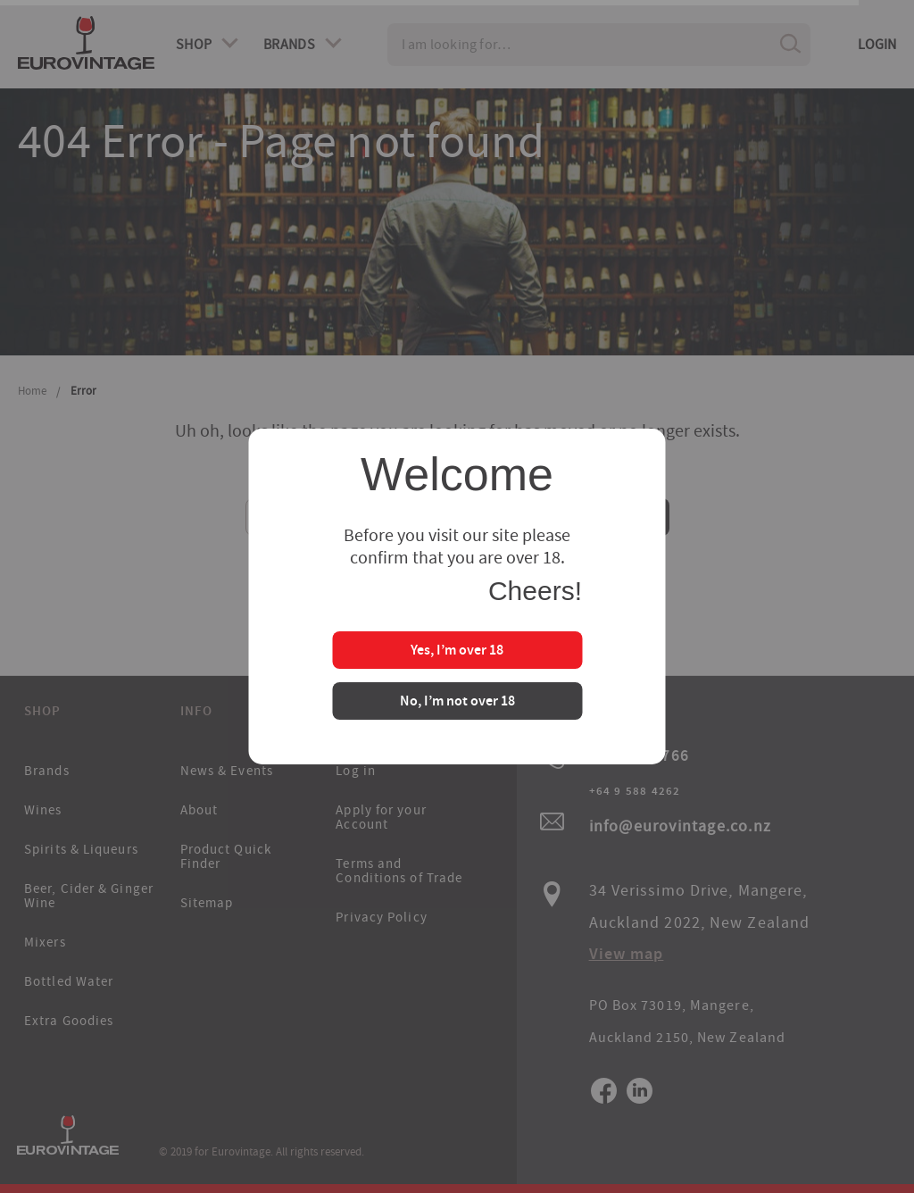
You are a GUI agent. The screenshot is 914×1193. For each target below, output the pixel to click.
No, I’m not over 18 (457, 702)
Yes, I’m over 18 (457, 651)
